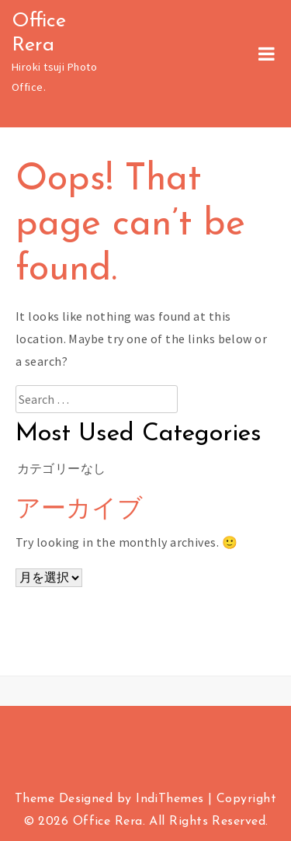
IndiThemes (169, 799)
